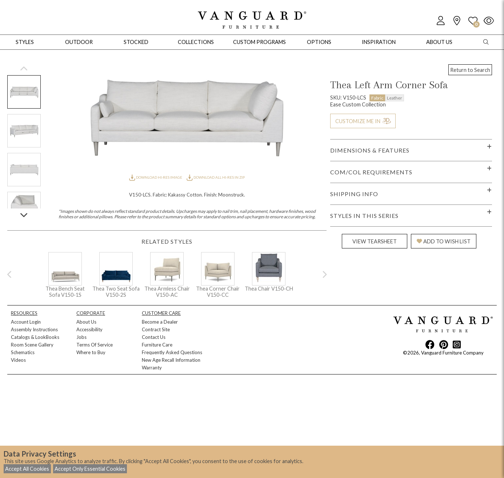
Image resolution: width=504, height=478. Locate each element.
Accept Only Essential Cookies (90, 469)
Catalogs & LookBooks (35, 337)
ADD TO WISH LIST (444, 241)
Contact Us (153, 337)
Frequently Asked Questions (172, 352)
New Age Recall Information (171, 360)
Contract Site (156, 329)
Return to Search (470, 70)
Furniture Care (157, 345)
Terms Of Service (94, 345)
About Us (86, 322)
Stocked (136, 42)
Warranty (152, 367)
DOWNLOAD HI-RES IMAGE (156, 177)
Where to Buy (90, 352)
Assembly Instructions (34, 329)
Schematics (23, 352)
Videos (18, 360)
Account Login (26, 322)
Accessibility (89, 329)
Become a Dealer (160, 322)
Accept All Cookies (27, 469)
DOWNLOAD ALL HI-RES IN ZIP (216, 177)
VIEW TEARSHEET (374, 241)
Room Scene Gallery (32, 345)
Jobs (81, 337)
